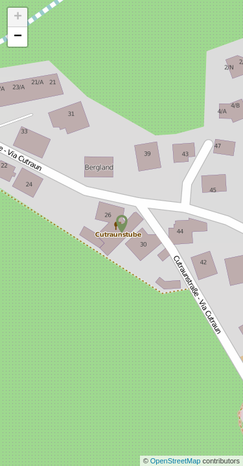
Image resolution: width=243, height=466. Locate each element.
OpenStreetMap (176, 461)
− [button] (18, 37)
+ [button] (18, 17)
